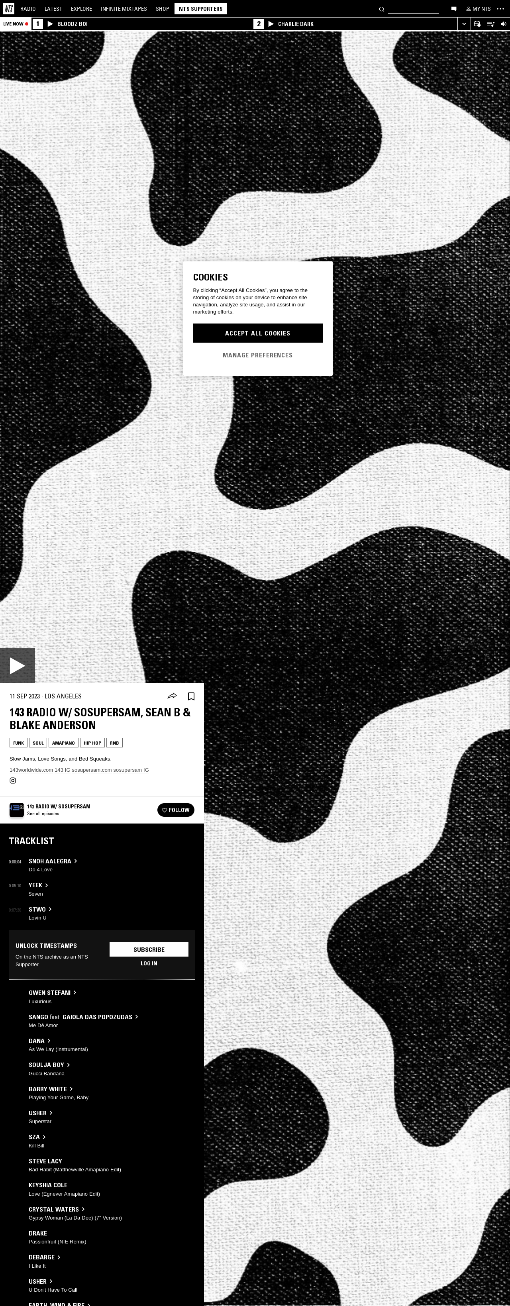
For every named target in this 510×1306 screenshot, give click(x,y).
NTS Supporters (201, 8)
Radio (28, 8)
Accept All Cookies (257, 333)
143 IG (63, 770)
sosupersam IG (131, 770)
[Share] (172, 696)
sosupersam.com (92, 770)
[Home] (8, 8)
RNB (114, 743)
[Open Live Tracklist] (490, 24)
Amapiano (63, 743)
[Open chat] (453, 8)
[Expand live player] (464, 24)
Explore (81, 8)
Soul (38, 743)
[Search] (381, 9)
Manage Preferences (258, 355)
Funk (18, 743)
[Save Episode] (191, 696)
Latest (53, 8)
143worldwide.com (31, 770)
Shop (162, 8)
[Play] (17, 665)
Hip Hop (92, 743)
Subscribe (149, 949)
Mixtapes (124, 8)
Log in (149, 963)
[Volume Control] (503, 24)
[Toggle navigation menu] (500, 8)
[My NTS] (477, 8)
